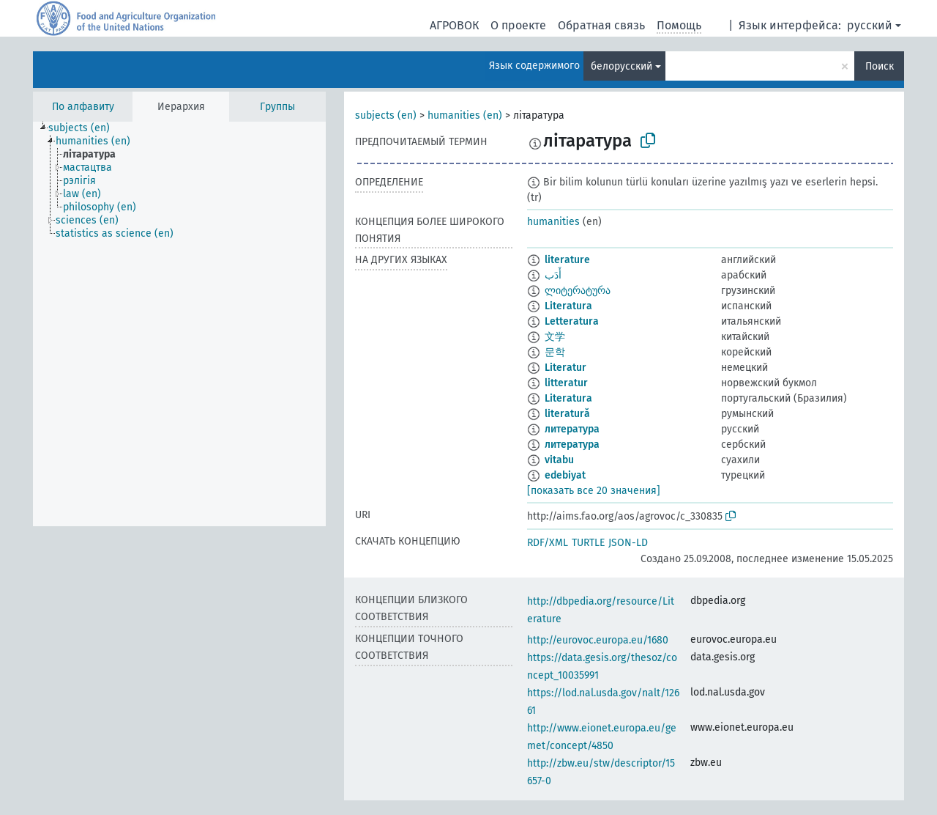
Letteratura (572, 321)
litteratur (566, 383)
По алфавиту (83, 106)
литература (572, 429)
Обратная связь (601, 25)
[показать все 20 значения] (593, 490)
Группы (277, 106)
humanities (553, 221)
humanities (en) (465, 115)
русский (869, 25)
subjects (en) (386, 115)
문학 (555, 352)
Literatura (568, 306)
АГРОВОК (454, 25)
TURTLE (588, 542)
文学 (555, 337)
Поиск (879, 66)
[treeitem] (85, 128)
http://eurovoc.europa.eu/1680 (597, 640)
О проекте (518, 25)
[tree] (179, 324)
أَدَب (553, 275)
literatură (567, 414)
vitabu (559, 460)
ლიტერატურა (578, 290)
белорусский (621, 66)
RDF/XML (547, 542)
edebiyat (565, 475)
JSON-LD (628, 542)
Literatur (565, 367)
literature (567, 260)
